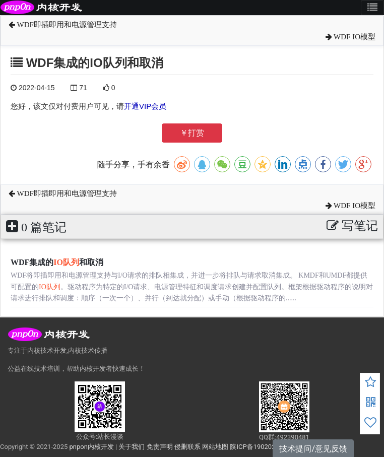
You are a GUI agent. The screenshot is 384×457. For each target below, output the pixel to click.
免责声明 (160, 446)
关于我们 (131, 446)
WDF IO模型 (350, 37)
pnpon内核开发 (91, 446)
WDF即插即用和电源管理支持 (63, 25)
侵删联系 (187, 446)
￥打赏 (192, 132)
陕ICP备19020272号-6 (262, 446)
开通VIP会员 (145, 106)
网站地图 (215, 446)
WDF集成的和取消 (57, 262)
